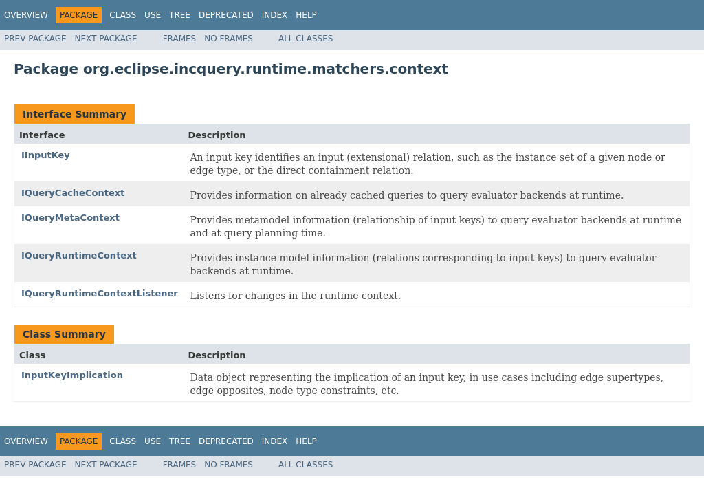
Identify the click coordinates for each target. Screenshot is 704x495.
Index (275, 15)
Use (152, 15)
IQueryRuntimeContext (79, 255)
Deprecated (226, 15)
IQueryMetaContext (70, 217)
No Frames (228, 38)
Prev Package (35, 38)
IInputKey (45, 155)
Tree (179, 15)
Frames (180, 38)
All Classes (305, 38)
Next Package (106, 38)
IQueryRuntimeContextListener (99, 293)
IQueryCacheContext (72, 193)
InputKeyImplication (72, 375)
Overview (26, 15)
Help (306, 15)
